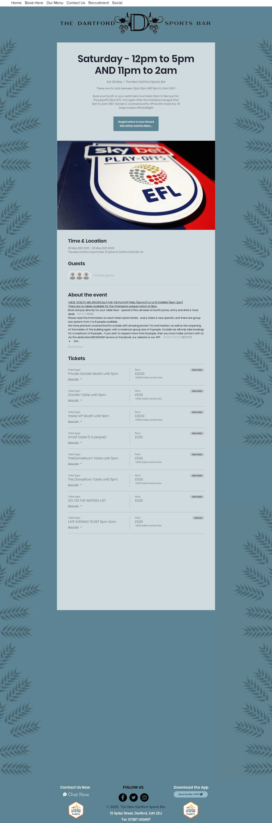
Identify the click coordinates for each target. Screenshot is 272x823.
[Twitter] (133, 797)
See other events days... (136, 126)
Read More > (76, 347)
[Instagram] (144, 797)
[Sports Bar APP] (191, 794)
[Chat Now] (76, 794)
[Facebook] (123, 797)
